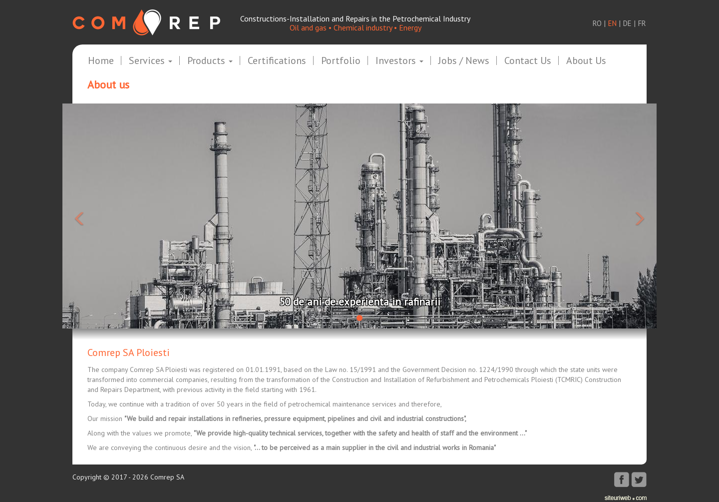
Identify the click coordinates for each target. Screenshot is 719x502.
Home (101, 61)
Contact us (527, 61)
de (627, 23)
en (612, 23)
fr (642, 23)
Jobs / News (463, 61)
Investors (399, 61)
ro (597, 23)
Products (210, 61)
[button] (107, 216)
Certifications (277, 61)
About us (586, 61)
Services (150, 61)
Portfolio (340, 61)
